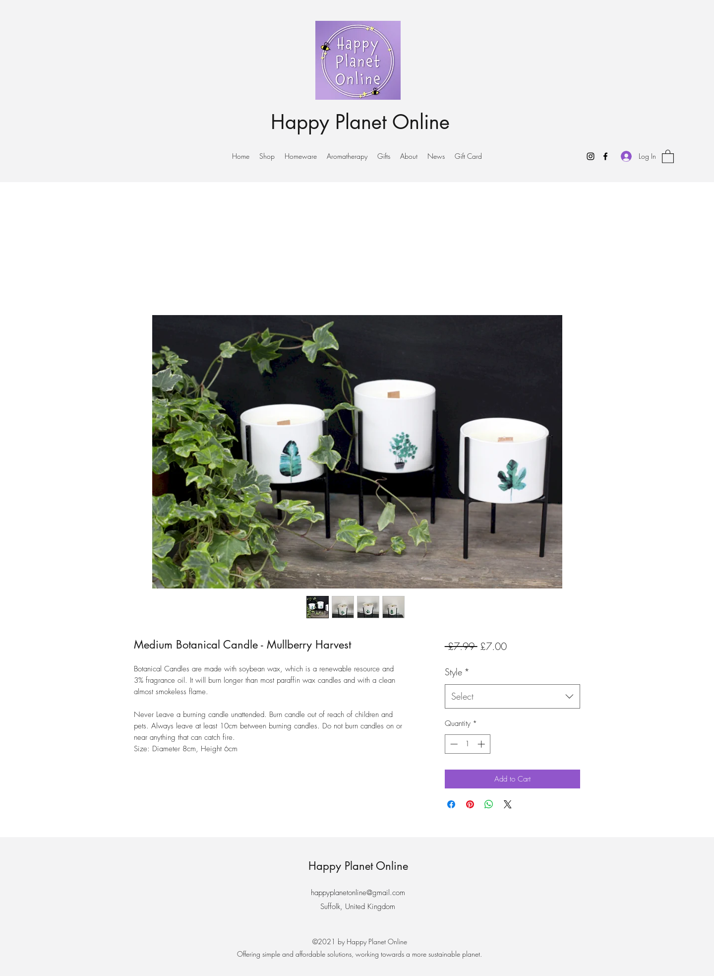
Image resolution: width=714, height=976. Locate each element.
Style (457, 672)
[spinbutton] (467, 744)
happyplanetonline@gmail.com (358, 893)
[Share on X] (508, 804)
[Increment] (482, 744)
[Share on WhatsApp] (489, 804)
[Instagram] (590, 156)
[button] (668, 156)
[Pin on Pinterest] (470, 804)
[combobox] (512, 696)
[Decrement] (453, 744)
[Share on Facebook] (451, 804)
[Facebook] (605, 156)
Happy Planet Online (360, 122)
